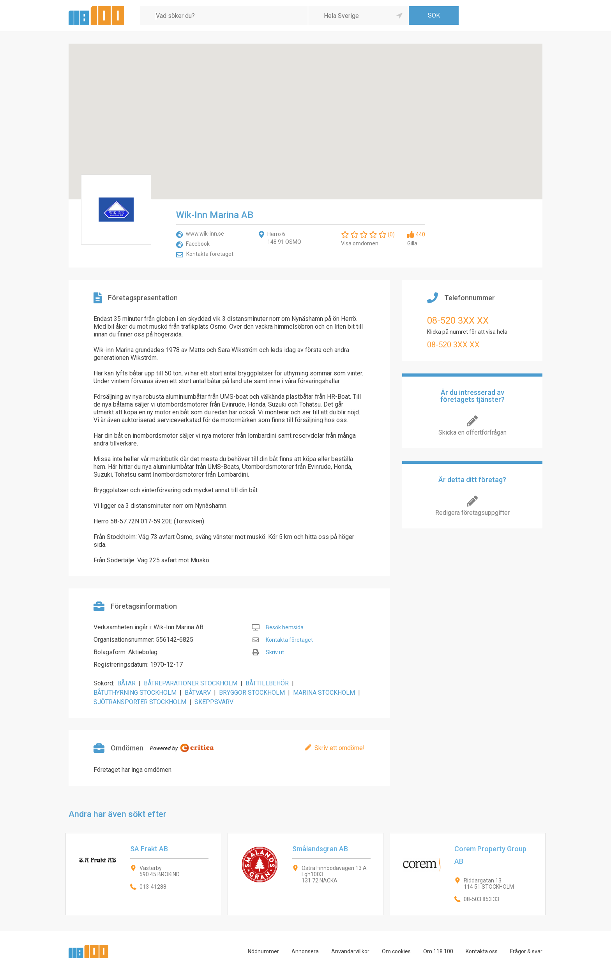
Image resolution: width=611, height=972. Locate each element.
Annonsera (305, 951)
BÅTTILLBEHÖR (267, 683)
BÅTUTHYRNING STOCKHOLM (135, 692)
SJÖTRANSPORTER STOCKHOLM (140, 702)
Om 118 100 (438, 951)
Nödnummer (263, 951)
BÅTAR (126, 683)
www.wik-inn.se (205, 234)
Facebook (198, 244)
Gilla (412, 243)
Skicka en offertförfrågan (472, 432)
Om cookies (396, 951)
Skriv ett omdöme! (339, 748)
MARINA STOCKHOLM (324, 692)
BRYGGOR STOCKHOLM (252, 692)
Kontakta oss (482, 951)
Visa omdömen (359, 243)
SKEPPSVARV (213, 702)
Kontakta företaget (209, 254)
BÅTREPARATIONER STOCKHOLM (190, 683)
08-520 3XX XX (458, 320)
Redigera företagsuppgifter (472, 512)
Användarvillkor (350, 951)
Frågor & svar (526, 951)
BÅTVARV (198, 692)
